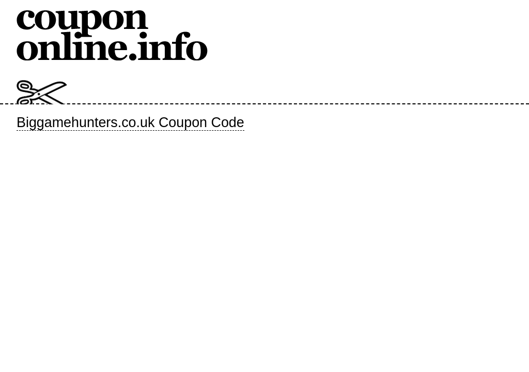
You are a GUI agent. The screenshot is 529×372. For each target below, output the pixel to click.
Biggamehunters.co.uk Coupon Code (130, 122)
